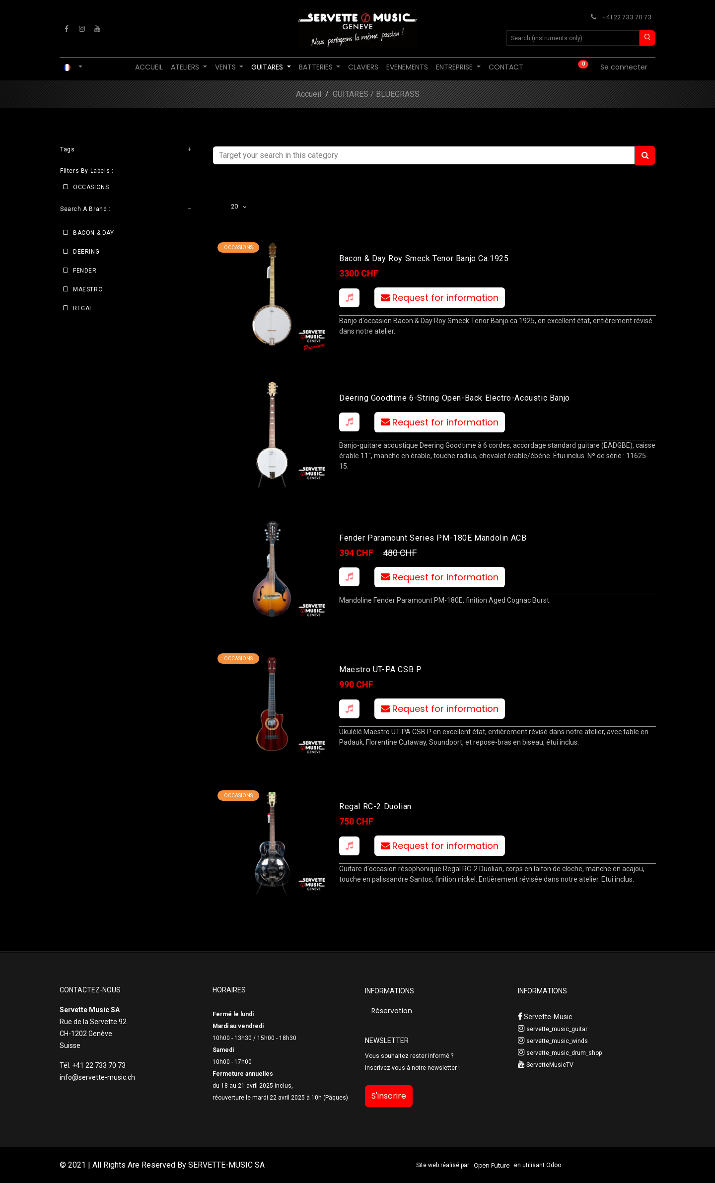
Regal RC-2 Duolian (375, 806)
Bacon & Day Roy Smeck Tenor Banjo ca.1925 (424, 258)
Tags (67, 149)
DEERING (86, 251)
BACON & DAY (93, 232)
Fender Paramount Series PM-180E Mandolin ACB (432, 537)
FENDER (85, 270)
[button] (349, 297)
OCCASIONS (91, 187)
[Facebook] (66, 29)
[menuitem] (149, 67)
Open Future (491, 1165)
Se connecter (623, 67)
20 (236, 206)
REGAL (83, 308)
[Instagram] (82, 29)
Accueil (308, 94)
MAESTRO (88, 289)
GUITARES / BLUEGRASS (376, 94)
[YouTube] (97, 29)
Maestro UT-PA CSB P (380, 669)
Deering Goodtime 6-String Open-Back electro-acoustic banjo (454, 397)
